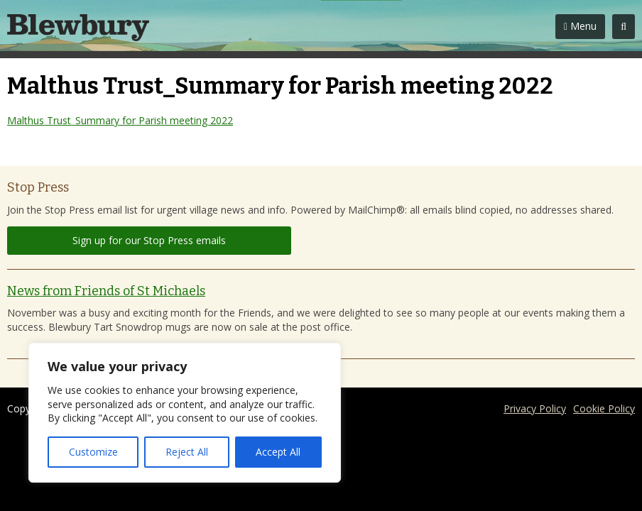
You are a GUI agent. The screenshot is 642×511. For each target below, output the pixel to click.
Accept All (278, 451)
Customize (93, 451)
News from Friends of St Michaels (106, 291)
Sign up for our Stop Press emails (149, 240)
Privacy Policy (535, 408)
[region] (184, 413)
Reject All (186, 451)
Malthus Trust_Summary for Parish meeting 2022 (120, 120)
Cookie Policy (604, 408)
